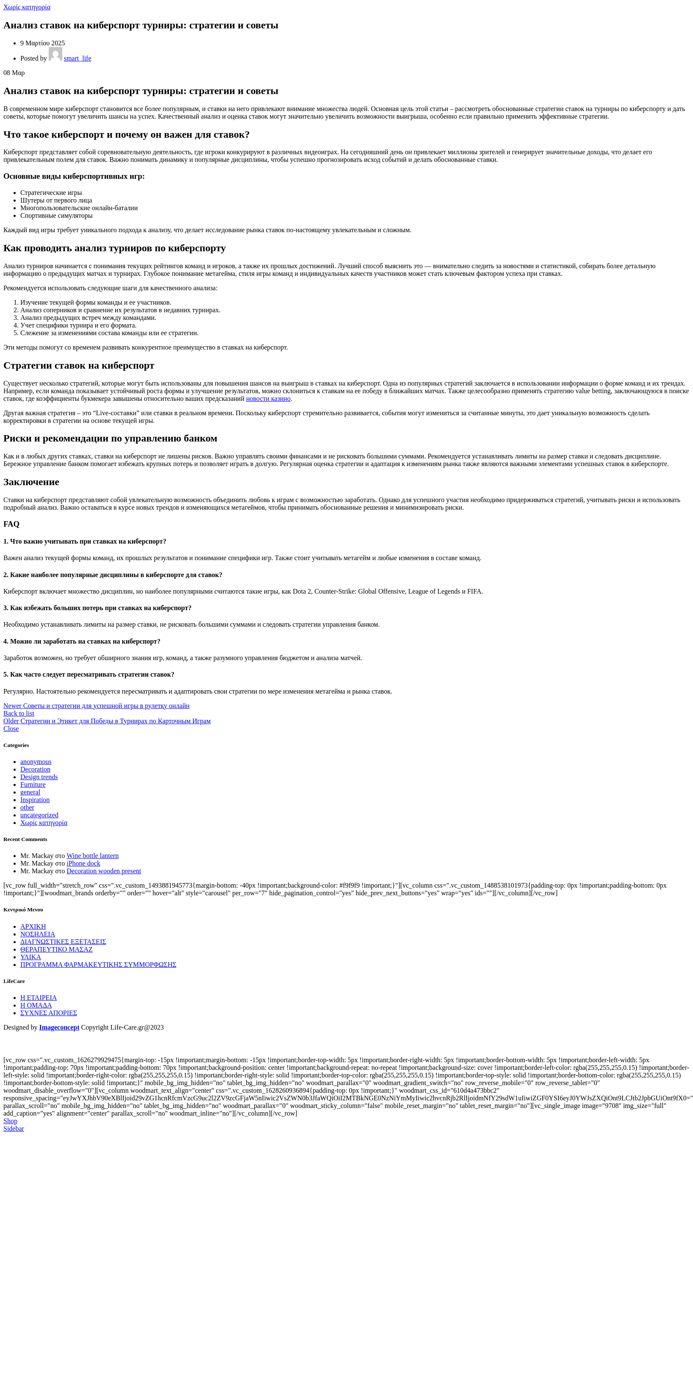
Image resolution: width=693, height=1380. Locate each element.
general (30, 792)
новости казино (268, 398)
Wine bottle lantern (93, 855)
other (27, 807)
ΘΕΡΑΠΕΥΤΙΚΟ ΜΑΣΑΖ (56, 949)
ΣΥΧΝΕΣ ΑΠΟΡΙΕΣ (48, 1012)
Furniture (33, 784)
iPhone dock (83, 863)
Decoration (35, 769)
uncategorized (39, 815)
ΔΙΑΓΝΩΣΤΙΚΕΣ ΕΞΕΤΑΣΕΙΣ (63, 941)
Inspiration (35, 799)
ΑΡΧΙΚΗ (33, 926)
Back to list (18, 713)
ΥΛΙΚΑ (30, 957)
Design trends (39, 776)
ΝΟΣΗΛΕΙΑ (37, 934)
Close (11, 728)
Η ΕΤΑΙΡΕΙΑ (38, 997)
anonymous (36, 761)
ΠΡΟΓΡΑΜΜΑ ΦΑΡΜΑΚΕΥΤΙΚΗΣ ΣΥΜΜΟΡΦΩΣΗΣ (98, 964)
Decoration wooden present (104, 871)
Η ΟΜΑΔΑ (36, 1005)
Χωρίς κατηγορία (26, 7)
